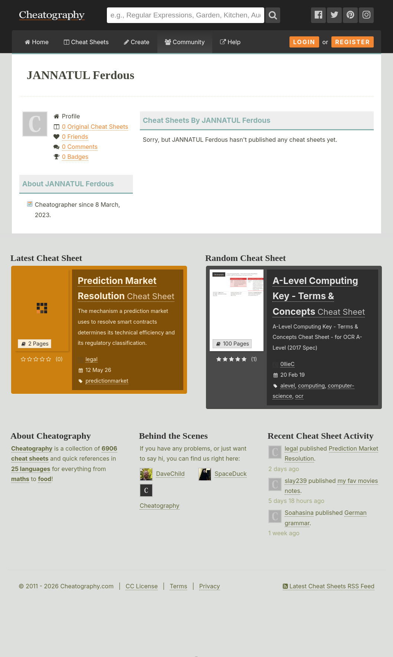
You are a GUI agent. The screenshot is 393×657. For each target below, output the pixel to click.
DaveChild (170, 473)
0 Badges (75, 156)
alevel (287, 385)
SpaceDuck (230, 473)
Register (352, 42)
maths (20, 479)
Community (185, 42)
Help (230, 42)
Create (137, 42)
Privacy (209, 586)
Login (304, 42)
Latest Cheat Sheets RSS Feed (328, 586)
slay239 (296, 480)
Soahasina (299, 512)
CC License (141, 586)
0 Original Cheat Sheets (95, 126)
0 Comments (80, 146)
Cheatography (31, 448)
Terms (178, 586)
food (44, 479)
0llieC (287, 364)
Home (37, 42)
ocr (299, 396)
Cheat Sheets (86, 42)
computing (311, 385)
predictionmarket (106, 380)
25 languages (30, 469)
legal (91, 359)
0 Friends (75, 136)
